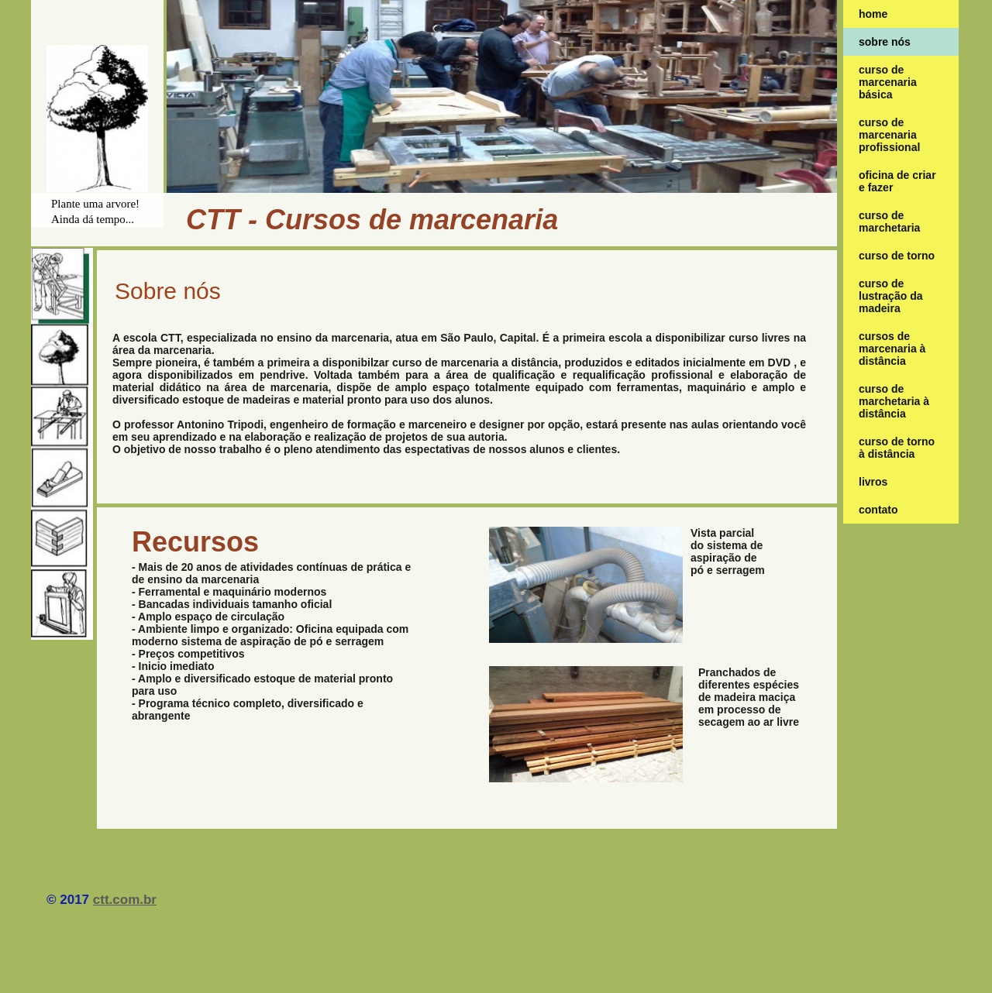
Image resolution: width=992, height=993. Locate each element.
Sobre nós (885, 42)
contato (878, 509)
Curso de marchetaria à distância (894, 401)
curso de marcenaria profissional (889, 134)
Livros (873, 482)
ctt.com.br (125, 899)
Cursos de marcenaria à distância (892, 348)
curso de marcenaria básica (888, 82)
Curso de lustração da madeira (890, 295)
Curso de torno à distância (897, 447)
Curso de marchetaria (889, 221)
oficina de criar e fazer (897, 181)
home (873, 14)
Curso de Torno (897, 255)
